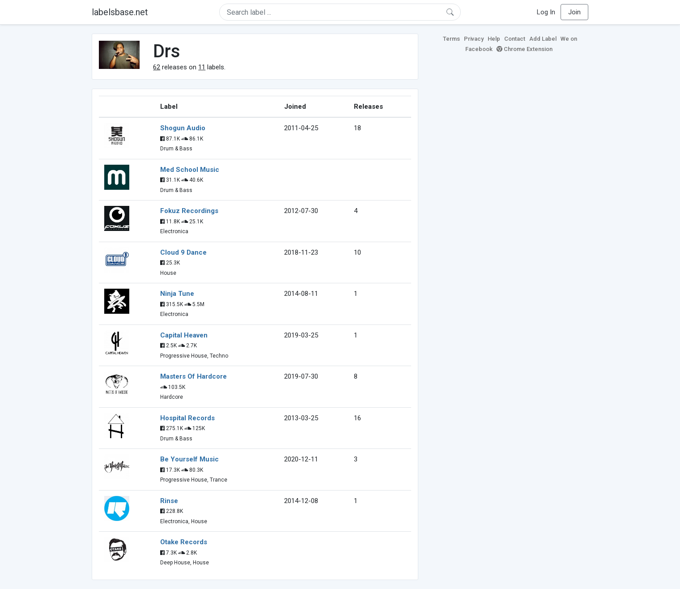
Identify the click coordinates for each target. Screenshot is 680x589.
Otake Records (183, 542)
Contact (514, 38)
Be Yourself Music (189, 459)
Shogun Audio (182, 128)
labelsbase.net (120, 12)
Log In (546, 12)
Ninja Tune (177, 294)
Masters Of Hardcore (193, 376)
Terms (451, 38)
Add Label (543, 38)
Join (574, 12)
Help (494, 38)
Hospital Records (187, 418)
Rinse (169, 501)
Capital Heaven (184, 335)
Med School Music (189, 170)
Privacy (474, 38)
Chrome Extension (524, 49)
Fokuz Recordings (189, 211)
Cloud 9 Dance (183, 252)
